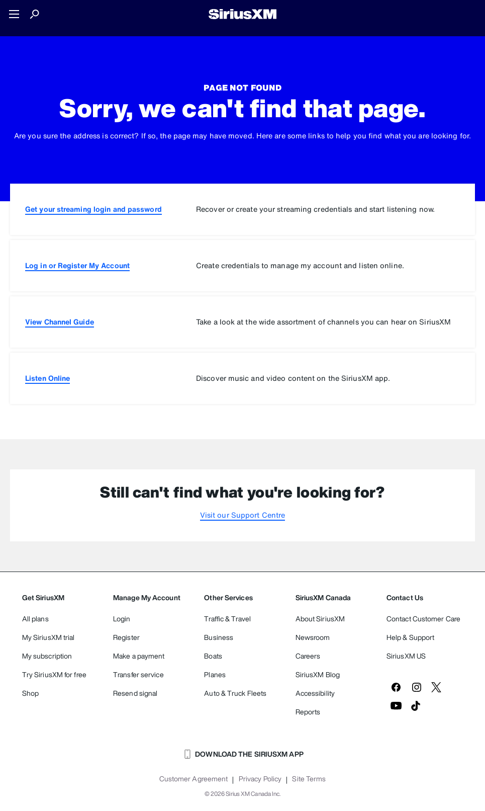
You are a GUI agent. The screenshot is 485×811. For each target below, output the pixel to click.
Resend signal (135, 693)
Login (122, 618)
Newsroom (313, 637)
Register (126, 637)
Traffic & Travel (227, 618)
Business (218, 637)
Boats (213, 656)
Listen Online (47, 378)
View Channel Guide (59, 321)
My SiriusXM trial (48, 637)
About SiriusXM (320, 618)
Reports (308, 711)
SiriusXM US (406, 656)
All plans (35, 618)
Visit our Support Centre (242, 515)
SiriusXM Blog (318, 674)
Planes (215, 674)
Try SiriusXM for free (54, 674)
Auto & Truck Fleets (235, 693)
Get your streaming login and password (93, 209)
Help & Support (410, 637)
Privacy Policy (260, 779)
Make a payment (138, 656)
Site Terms (309, 779)
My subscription (47, 656)
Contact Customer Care (423, 618)
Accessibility (315, 693)
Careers (308, 656)
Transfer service (138, 674)
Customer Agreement (193, 779)
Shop (30, 693)
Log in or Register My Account (77, 265)
